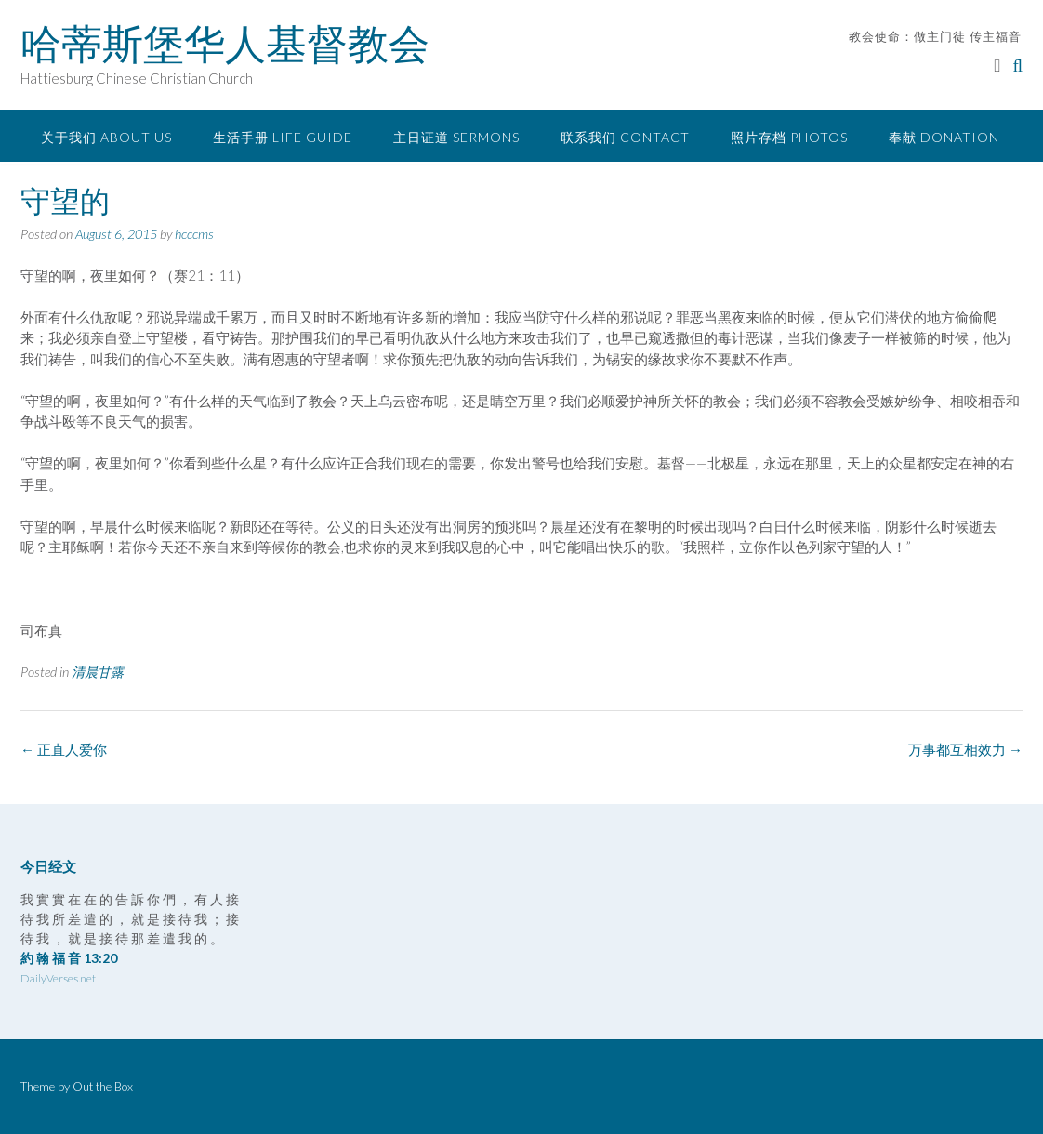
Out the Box (103, 1086)
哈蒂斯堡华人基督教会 (224, 43)
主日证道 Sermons (456, 137)
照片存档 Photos (789, 137)
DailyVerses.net (58, 978)
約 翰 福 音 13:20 (68, 958)
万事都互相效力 (965, 749)
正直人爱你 (63, 749)
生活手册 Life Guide (282, 137)
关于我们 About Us (106, 137)
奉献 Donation (944, 137)
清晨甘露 (98, 671)
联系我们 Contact (625, 137)
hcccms (194, 234)
